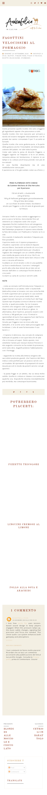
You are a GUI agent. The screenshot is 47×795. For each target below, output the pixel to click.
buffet (11, 56)
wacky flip (22, 623)
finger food (20, 56)
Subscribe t (15, 761)
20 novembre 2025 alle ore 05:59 (25, 620)
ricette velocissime (11, 58)
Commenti (14, 772)
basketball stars (20, 618)
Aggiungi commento (14, 645)
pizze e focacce (34, 56)
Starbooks (25, 58)
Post (11, 767)
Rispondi (9, 640)
